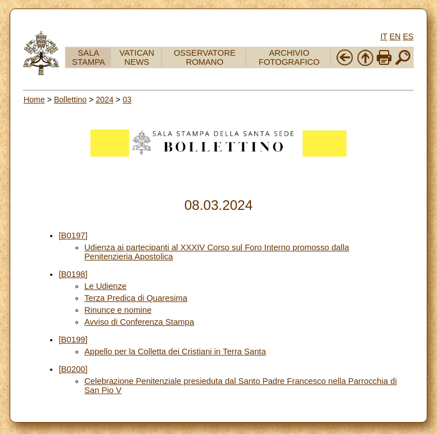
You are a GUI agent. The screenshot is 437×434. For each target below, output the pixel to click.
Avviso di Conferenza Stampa (139, 321)
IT (383, 36)
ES (408, 36)
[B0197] (73, 235)
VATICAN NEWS (136, 57)
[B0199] (73, 339)
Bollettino (70, 99)
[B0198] (73, 274)
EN (395, 36)
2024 (104, 99)
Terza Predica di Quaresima (135, 298)
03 (126, 99)
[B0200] (73, 369)
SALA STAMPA (88, 57)
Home (33, 99)
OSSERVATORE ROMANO (205, 57)
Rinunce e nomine (117, 310)
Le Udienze (105, 286)
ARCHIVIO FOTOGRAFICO (289, 57)
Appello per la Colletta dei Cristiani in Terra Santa (175, 351)
